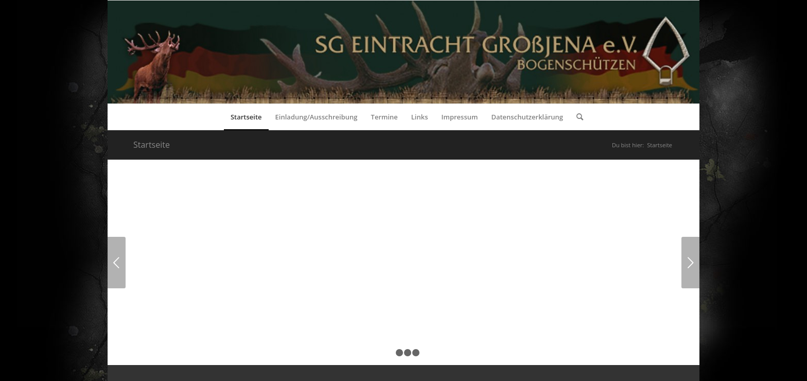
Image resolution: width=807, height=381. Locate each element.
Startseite (151, 144)
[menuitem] (246, 117)
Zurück (117, 262)
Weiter (690, 262)
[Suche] (576, 117)
